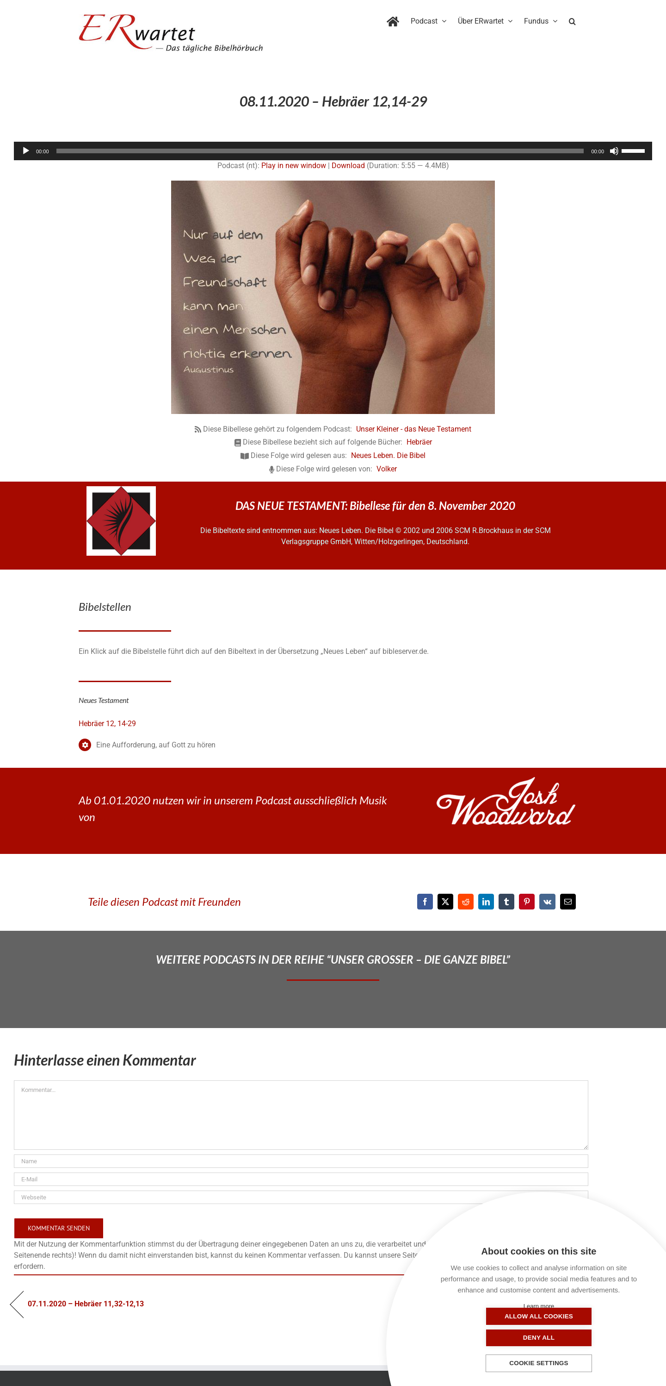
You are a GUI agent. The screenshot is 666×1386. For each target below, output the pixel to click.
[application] (333, 151)
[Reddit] (466, 901)
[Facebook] (425, 901)
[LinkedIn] (486, 901)
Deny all (585, 1337)
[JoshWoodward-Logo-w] (506, 780)
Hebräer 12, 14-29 (107, 723)
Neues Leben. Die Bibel (388, 455)
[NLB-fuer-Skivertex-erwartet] (121, 489)
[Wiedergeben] (26, 151)
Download (348, 165)
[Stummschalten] (614, 151)
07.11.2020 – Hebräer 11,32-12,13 (86, 1303)
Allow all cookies (492, 1337)
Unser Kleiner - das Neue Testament (413, 429)
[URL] (301, 1197)
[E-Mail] (568, 901)
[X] (445, 901)
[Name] (301, 1161)
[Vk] (547, 901)
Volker (386, 468)
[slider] (320, 151)
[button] (572, 19)
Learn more (539, 1306)
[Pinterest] (527, 901)
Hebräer (419, 442)
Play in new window (293, 165)
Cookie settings (538, 1363)
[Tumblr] (506, 901)
